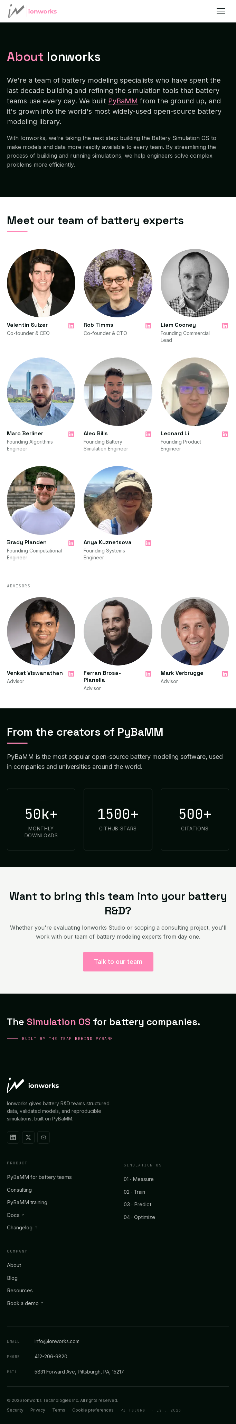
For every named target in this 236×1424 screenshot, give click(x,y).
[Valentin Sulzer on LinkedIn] (71, 326)
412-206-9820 (37, 1356)
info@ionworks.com (43, 1341)
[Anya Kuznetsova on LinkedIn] (148, 543)
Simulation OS (143, 1165)
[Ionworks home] (32, 11)
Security (15, 1410)
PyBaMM (123, 101)
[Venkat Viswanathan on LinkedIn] (71, 674)
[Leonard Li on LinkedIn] (225, 434)
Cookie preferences (93, 1410)
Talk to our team (118, 961)
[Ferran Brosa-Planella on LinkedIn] (148, 674)
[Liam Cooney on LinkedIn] (225, 326)
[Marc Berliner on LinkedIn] (71, 434)
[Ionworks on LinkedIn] (13, 1137)
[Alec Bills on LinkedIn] (148, 434)
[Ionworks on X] (28, 1137)
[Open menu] (222, 11)
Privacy (37, 1410)
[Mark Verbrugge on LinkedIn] (225, 674)
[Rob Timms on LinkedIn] (148, 326)
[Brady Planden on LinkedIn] (71, 543)
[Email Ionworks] (43, 1137)
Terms (58, 1410)
